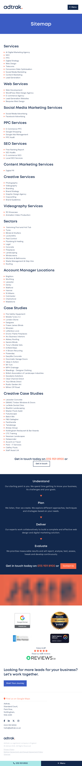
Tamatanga (10, 425)
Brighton (8, 276)
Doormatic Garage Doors (16, 359)
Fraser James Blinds (13, 325)
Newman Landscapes (14, 436)
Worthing (9, 279)
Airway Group (11, 427)
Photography (11, 182)
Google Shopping (12, 131)
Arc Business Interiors (14, 336)
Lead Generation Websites (16, 98)
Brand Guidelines (12, 199)
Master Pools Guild (13, 411)
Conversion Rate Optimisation (18, 69)
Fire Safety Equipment (14, 314)
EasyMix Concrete (13, 356)
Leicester (9, 282)
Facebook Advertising (14, 116)
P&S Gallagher (11, 419)
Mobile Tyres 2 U (12, 316)
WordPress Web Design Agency (19, 93)
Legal (7, 244)
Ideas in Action (11, 362)
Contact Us (68, 566)
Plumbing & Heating (13, 241)
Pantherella (10, 422)
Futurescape (10, 413)
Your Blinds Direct (12, 381)
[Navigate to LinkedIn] (8, 720)
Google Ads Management (16, 134)
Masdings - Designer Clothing (17, 370)
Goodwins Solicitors (13, 376)
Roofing (8, 264)
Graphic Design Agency (15, 194)
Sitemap (7, 754)
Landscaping (10, 252)
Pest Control (10, 238)
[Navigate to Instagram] (18, 720)
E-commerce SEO (12, 155)
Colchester (9, 296)
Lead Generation (12, 77)
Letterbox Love (11, 331)
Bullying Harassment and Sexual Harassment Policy (23, 752)
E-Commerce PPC (13, 129)
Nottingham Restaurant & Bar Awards (21, 430)
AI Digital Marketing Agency (17, 52)
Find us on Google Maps (17, 698)
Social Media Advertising (15, 113)
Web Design (10, 63)
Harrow (8, 290)
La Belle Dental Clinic (14, 405)
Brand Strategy (11, 191)
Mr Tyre (8, 364)
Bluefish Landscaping (14, 408)
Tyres (7, 230)
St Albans (9, 293)
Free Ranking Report (14, 149)
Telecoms (9, 66)
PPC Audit (9, 137)
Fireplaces (9, 249)
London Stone (11, 319)
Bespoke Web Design (14, 101)
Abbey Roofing (11, 339)
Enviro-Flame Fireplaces (15, 333)
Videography (10, 185)
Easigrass (9, 322)
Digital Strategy (11, 60)
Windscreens (10, 255)
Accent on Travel (12, 442)
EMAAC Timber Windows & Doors (19, 402)
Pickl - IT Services (12, 444)
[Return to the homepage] (13, 7)
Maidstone (9, 301)
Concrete (9, 247)
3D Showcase (11, 212)
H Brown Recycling (13, 350)
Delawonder (10, 439)
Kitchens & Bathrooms (15, 258)
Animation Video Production (17, 215)
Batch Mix (9, 416)
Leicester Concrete (13, 399)
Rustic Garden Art (12, 384)
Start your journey (15, 683)
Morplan (8, 328)
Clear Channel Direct (14, 378)
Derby (7, 284)
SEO (7, 55)
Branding (9, 188)
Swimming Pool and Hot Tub (17, 227)
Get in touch (41, 464)
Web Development (13, 90)
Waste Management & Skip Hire (19, 261)
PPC (7, 58)
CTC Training (10, 433)
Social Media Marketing (15, 72)
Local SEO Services (13, 158)
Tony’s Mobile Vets (13, 345)
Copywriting (10, 197)
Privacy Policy (9, 749)
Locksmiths (10, 235)
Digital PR (9, 170)
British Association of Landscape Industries (24, 373)
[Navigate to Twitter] (13, 720)
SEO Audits (10, 152)
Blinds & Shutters (12, 233)
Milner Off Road (12, 387)
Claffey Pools (11, 447)
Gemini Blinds (11, 342)
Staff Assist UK (11, 450)
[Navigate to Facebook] (4, 720)
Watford (8, 287)
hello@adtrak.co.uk (12, 728)
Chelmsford (10, 299)
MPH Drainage (11, 367)
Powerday (9, 353)
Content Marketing (13, 74)
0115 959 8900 (20, 763)
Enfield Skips (10, 347)
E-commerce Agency (14, 95)
